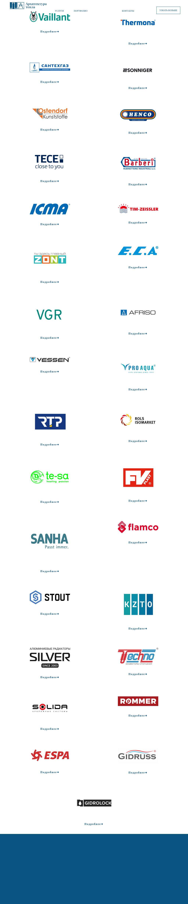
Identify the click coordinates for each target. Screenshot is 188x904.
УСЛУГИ (59, 11)
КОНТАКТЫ (128, 11)
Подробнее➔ (49, 31)
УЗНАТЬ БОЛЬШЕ (168, 10)
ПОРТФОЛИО (80, 11)
